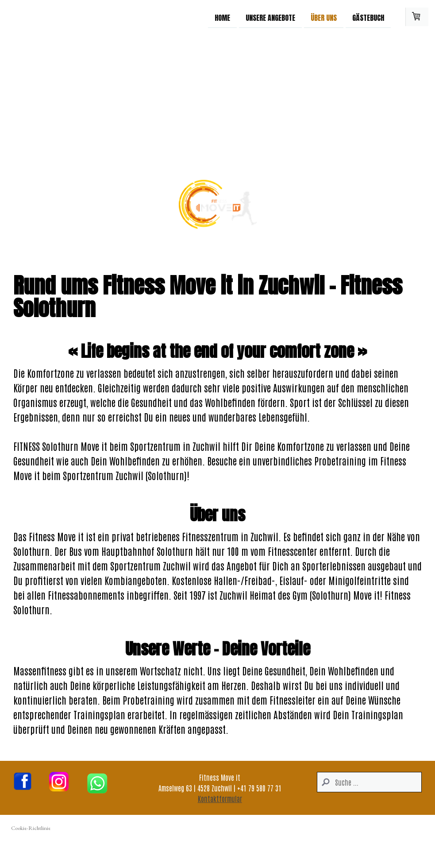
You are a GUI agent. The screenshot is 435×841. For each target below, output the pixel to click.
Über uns (324, 17)
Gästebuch (368, 17)
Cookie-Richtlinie (30, 828)
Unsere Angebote (270, 17)
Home (222, 17)
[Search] (369, 782)
